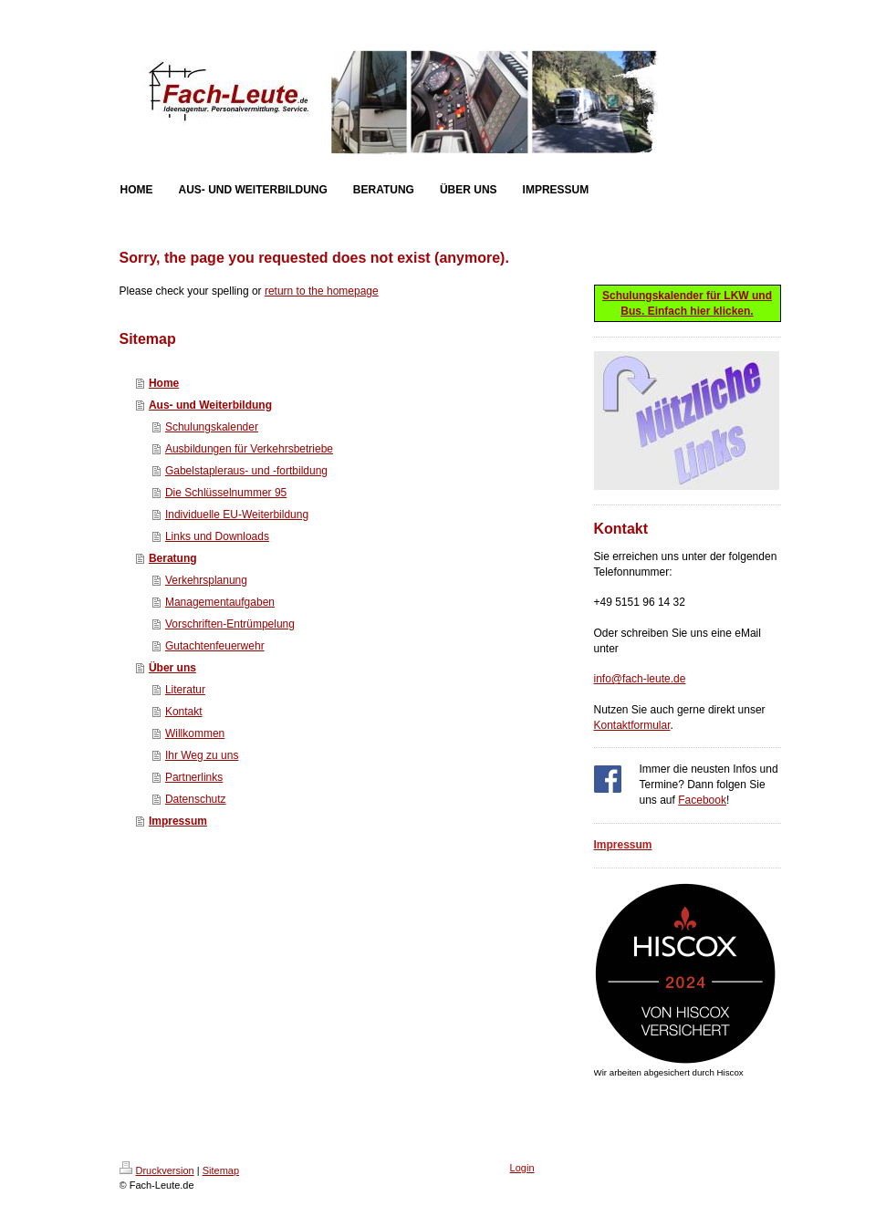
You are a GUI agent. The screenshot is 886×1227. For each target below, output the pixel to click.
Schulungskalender (211, 427)
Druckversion (157, 1170)
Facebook (702, 800)
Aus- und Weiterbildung (210, 405)
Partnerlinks (194, 777)
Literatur (185, 689)
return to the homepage (322, 291)
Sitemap (221, 1170)
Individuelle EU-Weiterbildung (236, 514)
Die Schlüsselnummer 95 (226, 492)
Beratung (173, 558)
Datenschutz (195, 799)
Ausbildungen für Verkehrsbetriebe (249, 448)
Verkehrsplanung (206, 580)
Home (164, 383)
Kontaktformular (632, 725)
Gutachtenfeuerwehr (215, 645)
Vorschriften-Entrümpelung (230, 624)
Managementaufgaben (220, 602)
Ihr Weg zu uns (201, 755)
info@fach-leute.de (640, 678)
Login (522, 1167)
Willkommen (194, 733)
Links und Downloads (217, 536)
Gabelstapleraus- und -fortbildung (246, 470)
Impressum (178, 821)
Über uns (172, 667)
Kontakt (184, 711)
